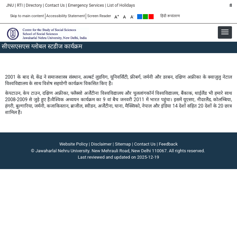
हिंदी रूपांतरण (170, 16)
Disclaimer (101, 144)
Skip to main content (27, 16)
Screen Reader (99, 16)
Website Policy (74, 144)
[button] (225, 32)
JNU (10, 5)
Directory (34, 5)
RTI (20, 5)
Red (151, 16)
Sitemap (123, 144)
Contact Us (55, 5)
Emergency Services (86, 5)
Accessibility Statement (65, 16)
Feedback (168, 144)
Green (145, 16)
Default (139, 16)
